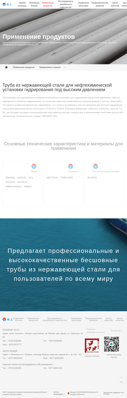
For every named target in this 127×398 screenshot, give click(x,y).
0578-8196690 (14, 341)
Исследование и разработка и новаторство (65, 4)
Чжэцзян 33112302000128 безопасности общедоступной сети (84, 393)
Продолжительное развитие (99, 4)
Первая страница (22, 4)
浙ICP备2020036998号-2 (58, 393)
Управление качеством (83, 4)
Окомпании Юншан (34, 4)
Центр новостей (115, 4)
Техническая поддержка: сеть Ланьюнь (113, 393)
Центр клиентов (119, 319)
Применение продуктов (48, 4)
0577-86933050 (15, 358)
